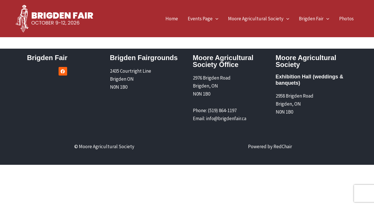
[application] (215, 19)
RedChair (282, 146)
